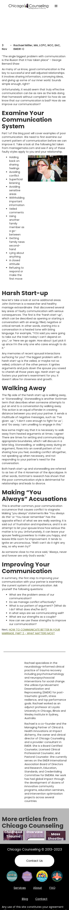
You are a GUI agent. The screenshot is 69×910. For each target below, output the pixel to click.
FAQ (52, 888)
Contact (41, 899)
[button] (56, 6)
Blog (25, 899)
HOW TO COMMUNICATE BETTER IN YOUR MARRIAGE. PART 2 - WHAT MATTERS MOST (31, 631)
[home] (29, 6)
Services (20, 888)
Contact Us (34, 861)
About (37, 888)
